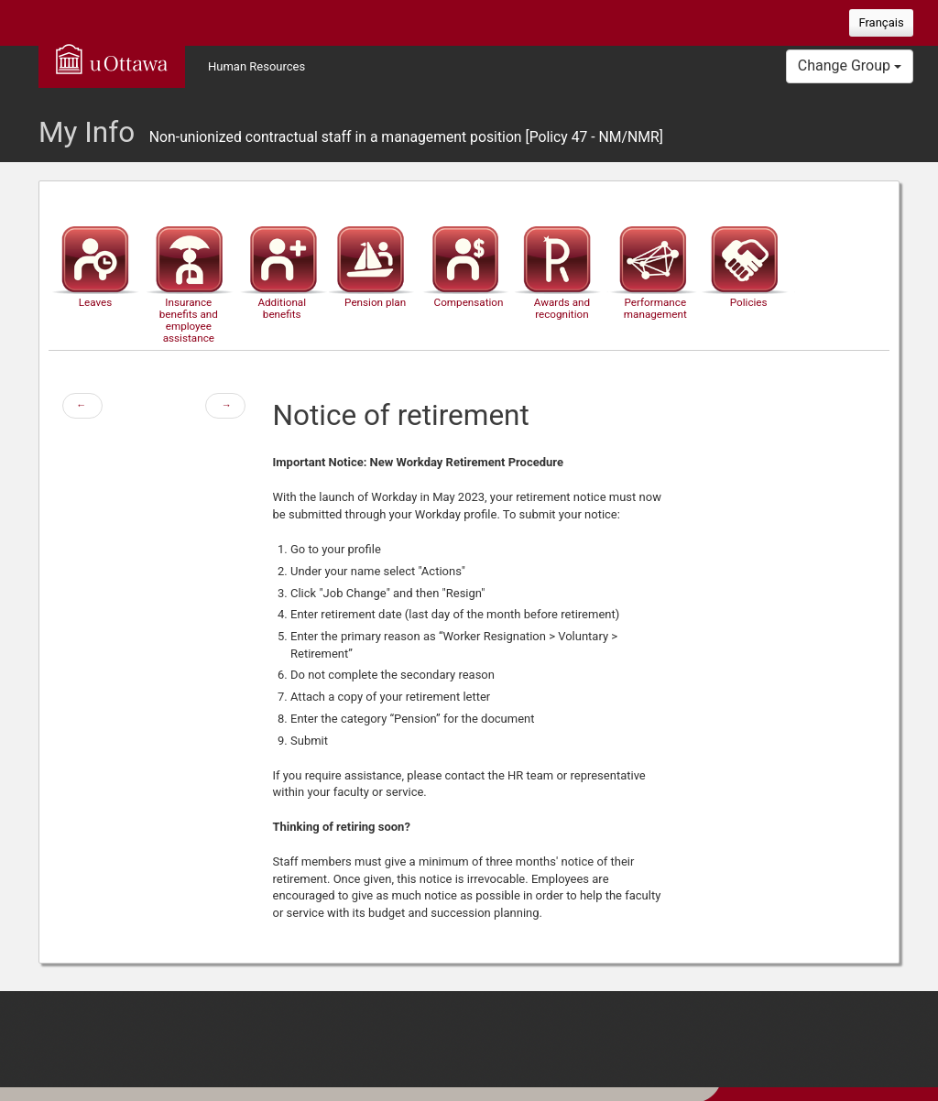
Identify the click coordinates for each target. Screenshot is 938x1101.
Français (880, 22)
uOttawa (111, 59)
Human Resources (256, 66)
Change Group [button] (849, 65)
